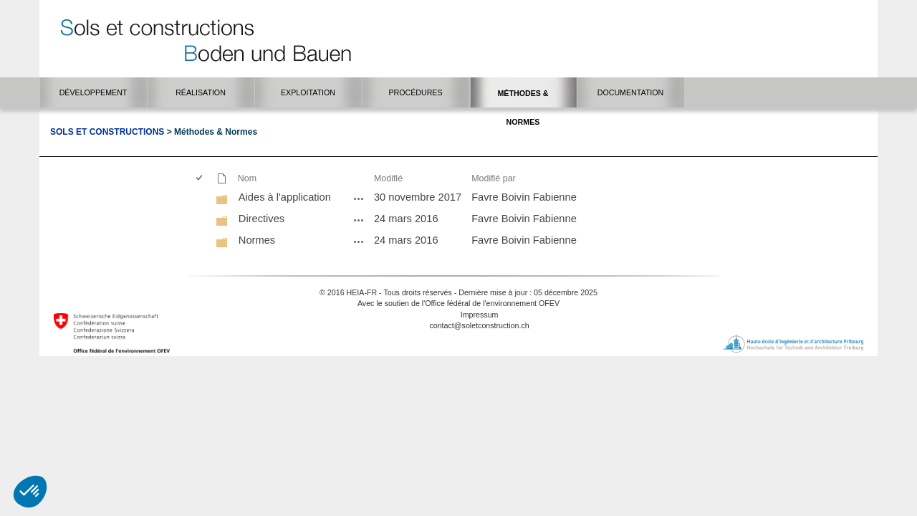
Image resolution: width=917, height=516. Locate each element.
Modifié (388, 178)
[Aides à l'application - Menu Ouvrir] (359, 198)
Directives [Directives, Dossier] (261, 218)
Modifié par (493, 178)
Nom (247, 178)
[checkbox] (200, 179)
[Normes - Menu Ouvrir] (359, 241)
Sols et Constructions (107, 132)
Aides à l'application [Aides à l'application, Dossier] (285, 197)
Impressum (480, 314)
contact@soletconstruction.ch (479, 325)
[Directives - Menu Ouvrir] (359, 220)
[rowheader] (202, 198)
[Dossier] (222, 199)
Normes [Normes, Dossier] (257, 240)
